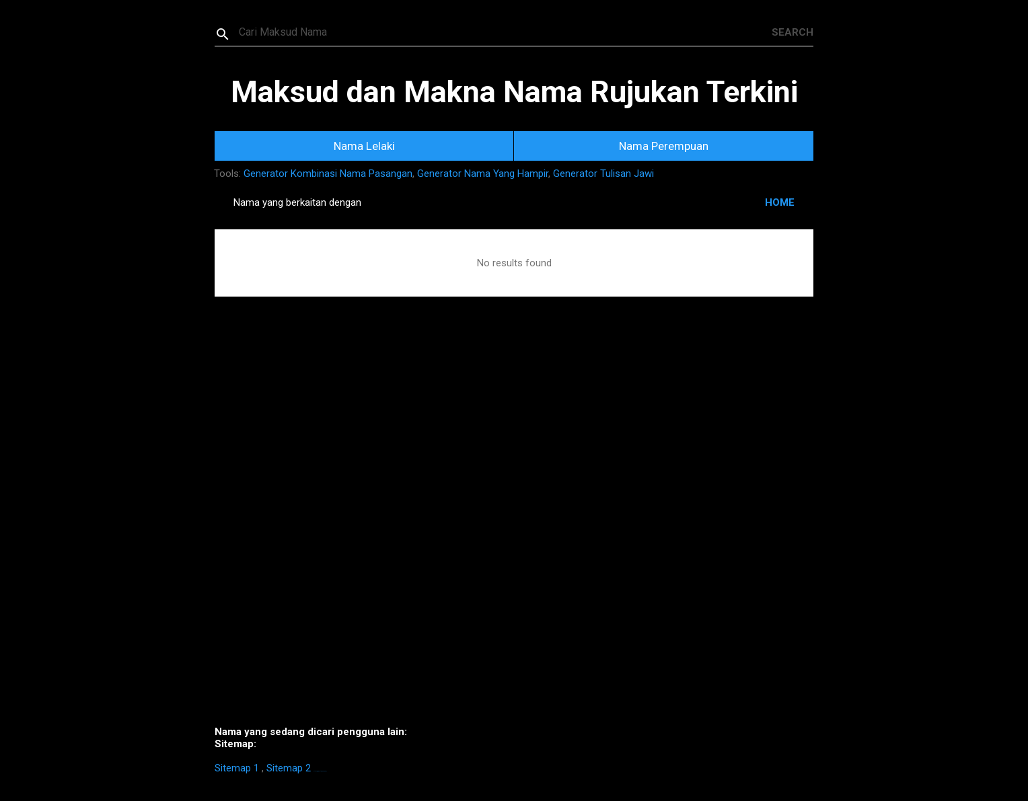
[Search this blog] (505, 32)
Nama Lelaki (364, 146)
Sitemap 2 (288, 768)
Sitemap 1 (237, 768)
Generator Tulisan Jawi (603, 173)
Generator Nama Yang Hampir (482, 173)
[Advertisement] (514, 531)
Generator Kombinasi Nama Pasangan (328, 173)
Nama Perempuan (663, 146)
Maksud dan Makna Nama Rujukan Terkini (514, 92)
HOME (780, 202)
